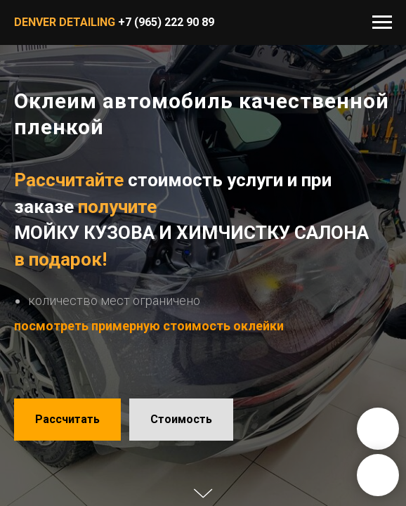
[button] (67, 419)
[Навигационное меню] (382, 22)
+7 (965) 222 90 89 (166, 22)
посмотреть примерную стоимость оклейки (149, 325)
